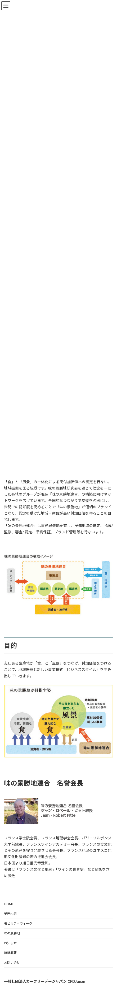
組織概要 (10, 953)
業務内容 (10, 914)
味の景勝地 (12, 933)
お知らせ (10, 943)
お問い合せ (12, 963)
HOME (9, 904)
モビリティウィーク (18, 923)
